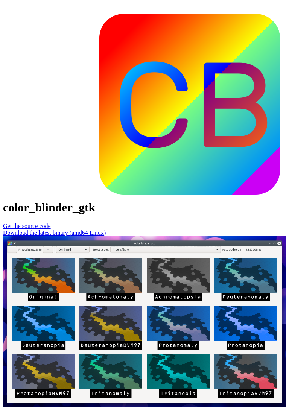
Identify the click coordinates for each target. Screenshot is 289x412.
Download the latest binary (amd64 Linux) (54, 233)
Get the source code (27, 226)
